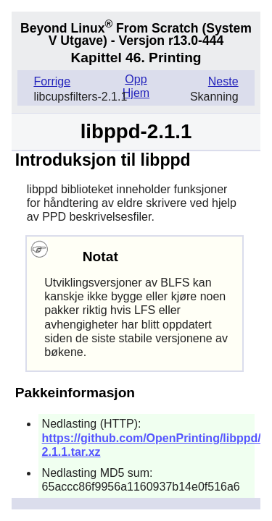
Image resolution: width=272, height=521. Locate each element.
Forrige (51, 81)
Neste (223, 81)
